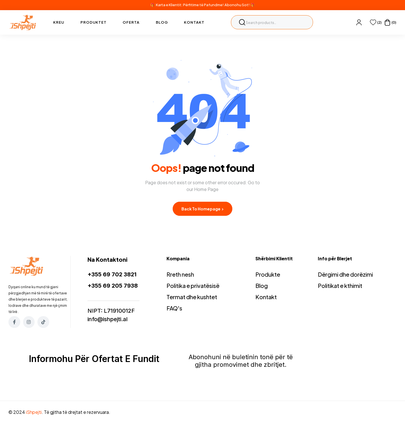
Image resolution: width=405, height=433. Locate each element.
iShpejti (34, 412)
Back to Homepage (202, 208)
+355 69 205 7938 (112, 285)
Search (242, 22)
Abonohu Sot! (237, 5)
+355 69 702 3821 (111, 274)
